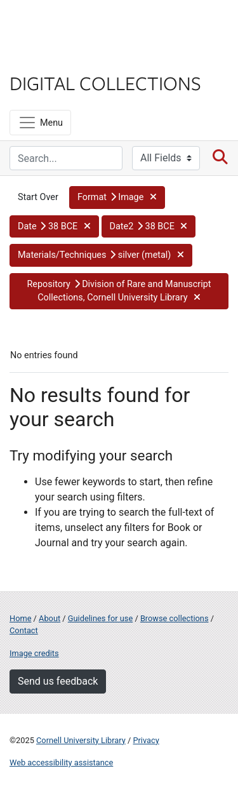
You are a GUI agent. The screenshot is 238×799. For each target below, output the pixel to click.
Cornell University (73, 24)
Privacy (146, 740)
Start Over (38, 197)
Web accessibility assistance (61, 762)
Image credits (34, 653)
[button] (117, 197)
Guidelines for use (100, 618)
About (49, 618)
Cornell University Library (81, 740)
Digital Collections (105, 82)
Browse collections (174, 618)
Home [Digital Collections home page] (20, 618)
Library (48, 58)
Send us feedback (58, 681)
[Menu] (40, 122)
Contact (24, 630)
